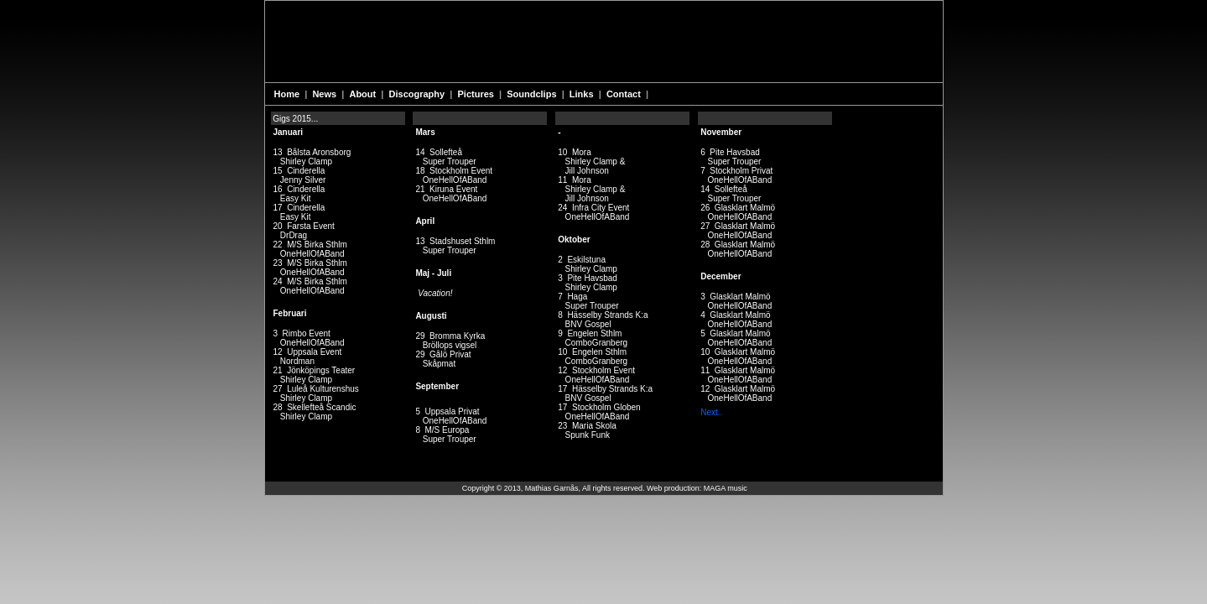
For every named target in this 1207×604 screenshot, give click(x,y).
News (325, 94)
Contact (624, 94)
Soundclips (533, 94)
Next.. (711, 412)
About (363, 94)
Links (583, 94)
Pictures (477, 94)
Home (288, 94)
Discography (418, 94)
